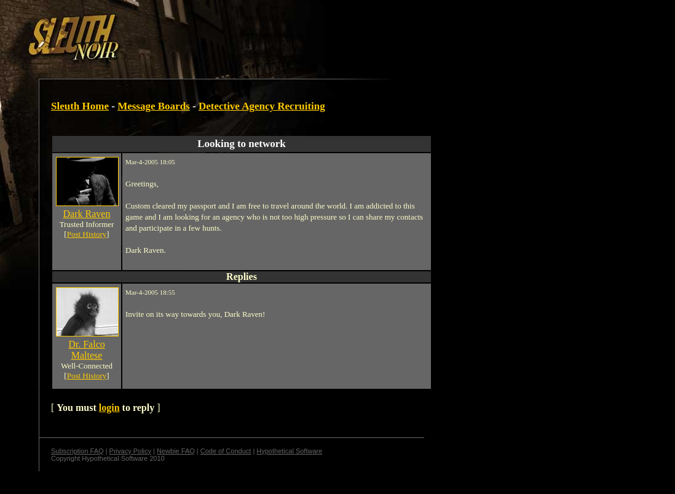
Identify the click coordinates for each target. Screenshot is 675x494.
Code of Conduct (225, 451)
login (109, 407)
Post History (87, 234)
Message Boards (153, 106)
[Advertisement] (213, 32)
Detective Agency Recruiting (262, 106)
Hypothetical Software (289, 451)
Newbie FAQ (176, 451)
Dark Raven (87, 214)
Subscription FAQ (77, 451)
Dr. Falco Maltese (86, 350)
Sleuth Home (80, 106)
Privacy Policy (130, 451)
